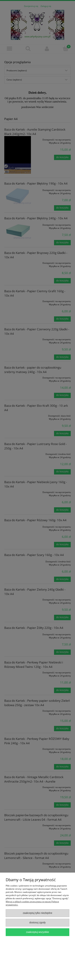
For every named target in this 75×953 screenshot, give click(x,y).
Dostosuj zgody (37, 922)
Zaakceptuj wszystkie (37, 932)
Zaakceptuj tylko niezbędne (37, 913)
